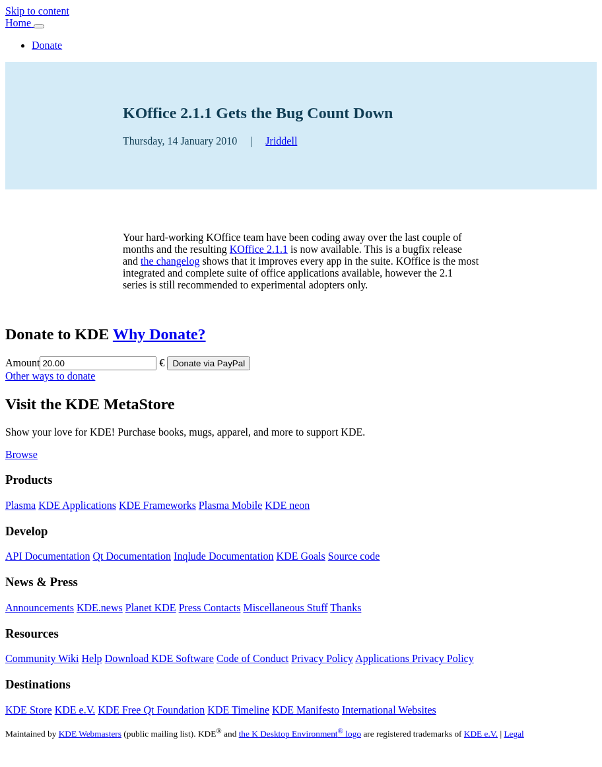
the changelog (170, 261)
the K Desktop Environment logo (300, 734)
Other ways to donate (50, 376)
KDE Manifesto (305, 710)
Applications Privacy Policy (414, 658)
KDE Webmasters (90, 734)
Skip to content (37, 11)
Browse (21, 454)
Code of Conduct (252, 658)
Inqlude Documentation (224, 556)
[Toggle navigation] (39, 26)
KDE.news (100, 607)
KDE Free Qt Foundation (151, 710)
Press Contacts (210, 607)
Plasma (20, 505)
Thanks (345, 607)
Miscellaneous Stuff (285, 607)
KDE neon (287, 505)
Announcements (39, 607)
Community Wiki (42, 658)
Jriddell (281, 141)
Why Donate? (159, 334)
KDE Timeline (238, 710)
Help (92, 658)
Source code (354, 556)
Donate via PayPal (208, 363)
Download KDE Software (159, 658)
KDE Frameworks (157, 505)
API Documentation (47, 556)
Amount (22, 362)
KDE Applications (77, 505)
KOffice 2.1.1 (259, 249)
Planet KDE (150, 607)
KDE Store (28, 710)
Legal (513, 734)
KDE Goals (301, 556)
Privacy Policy (322, 658)
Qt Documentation (131, 556)
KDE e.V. (75, 710)
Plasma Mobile (230, 505)
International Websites (389, 710)
